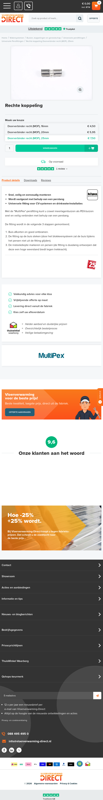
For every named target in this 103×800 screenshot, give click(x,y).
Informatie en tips (12, 598)
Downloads (30, 180)
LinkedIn (11, 750)
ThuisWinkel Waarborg (15, 661)
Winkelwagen (96, 5)
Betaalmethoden (43, 763)
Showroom (8, 576)
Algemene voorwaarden (46, 783)
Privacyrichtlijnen (12, 645)
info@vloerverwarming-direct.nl (30, 741)
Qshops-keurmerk (12, 676)
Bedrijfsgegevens (12, 630)
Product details (11, 180)
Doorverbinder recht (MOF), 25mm (51, 138)
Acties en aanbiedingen (16, 587)
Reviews (46, 180)
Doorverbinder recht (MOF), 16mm (51, 126)
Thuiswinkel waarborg (88, 764)
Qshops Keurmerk (80, 764)
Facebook (4, 750)
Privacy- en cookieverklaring (14, 720)
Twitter (19, 750)
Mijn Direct (18, 6)
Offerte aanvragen (94, 20)
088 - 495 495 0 (28, 6)
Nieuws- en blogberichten (17, 614)
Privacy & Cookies (68, 783)
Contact (6, 565)
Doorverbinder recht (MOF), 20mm (51, 132)
